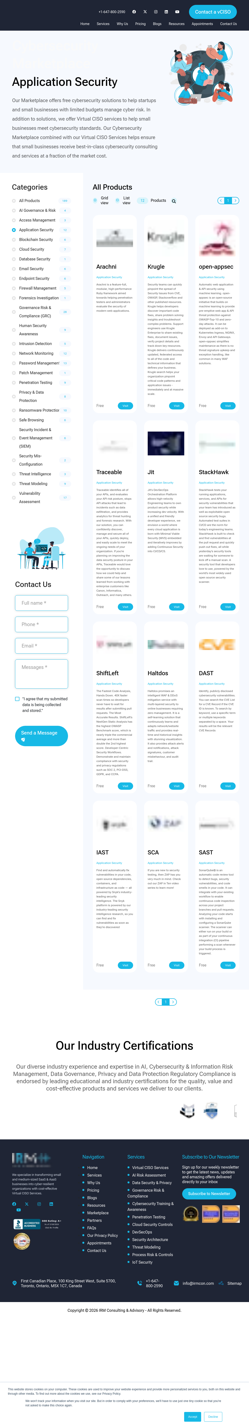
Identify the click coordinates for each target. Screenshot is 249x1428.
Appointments (202, 24)
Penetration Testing (148, 1217)
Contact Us (228, 24)
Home (84, 24)
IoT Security (142, 1262)
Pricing (140, 24)
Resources (177, 24)
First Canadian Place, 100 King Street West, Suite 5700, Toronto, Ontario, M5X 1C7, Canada (68, 1283)
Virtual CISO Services (150, 1167)
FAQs (91, 1228)
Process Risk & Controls (152, 1254)
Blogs (157, 24)
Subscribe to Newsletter (209, 1193)
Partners (94, 1220)
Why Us (122, 24)
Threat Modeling (146, 1247)
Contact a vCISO (213, 12)
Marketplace (98, 1213)
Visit (125, 406)
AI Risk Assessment (149, 1175)
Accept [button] (192, 1417)
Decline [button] (213, 1417)
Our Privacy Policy (102, 1235)
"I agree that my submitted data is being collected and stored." (45, 705)
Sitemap (234, 1283)
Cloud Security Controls (152, 1224)
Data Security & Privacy (152, 1182)
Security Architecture (150, 1239)
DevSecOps (142, 1232)
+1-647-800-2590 (112, 12)
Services (103, 24)
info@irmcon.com (198, 1283)
